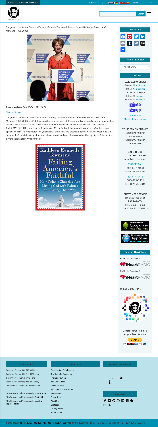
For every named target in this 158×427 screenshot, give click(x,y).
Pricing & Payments (59, 378)
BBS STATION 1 (135, 164)
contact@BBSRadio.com (29, 386)
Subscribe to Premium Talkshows (23, 3)
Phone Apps (56, 397)
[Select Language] (141, 2)
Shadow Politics (13, 112)
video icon (140, 96)
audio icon (141, 85)
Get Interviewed (57, 386)
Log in (102, 3)
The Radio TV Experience (61, 374)
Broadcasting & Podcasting (62, 370)
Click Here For (135, 115)
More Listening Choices (135, 119)
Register (93, 2)
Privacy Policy (57, 409)
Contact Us (55, 405)
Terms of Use (56, 413)
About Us (55, 401)
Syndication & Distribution (62, 389)
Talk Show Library (58, 382)
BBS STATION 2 (135, 176)
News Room (56, 393)
